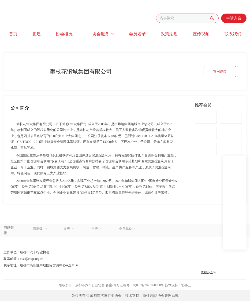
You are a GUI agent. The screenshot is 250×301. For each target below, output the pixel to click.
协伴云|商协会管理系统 (161, 295)
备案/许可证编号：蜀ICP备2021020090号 (135, 285)
